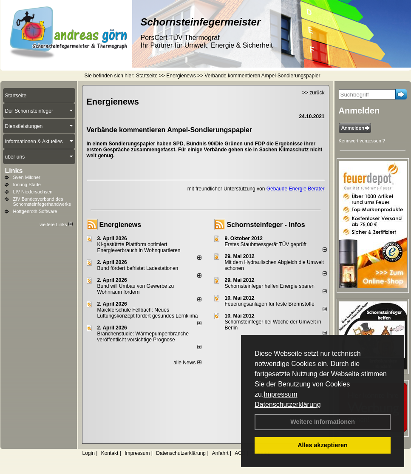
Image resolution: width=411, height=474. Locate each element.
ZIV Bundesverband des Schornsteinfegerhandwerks (42, 201)
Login (88, 453)
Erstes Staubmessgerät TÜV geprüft (266, 244)
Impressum (280, 394)
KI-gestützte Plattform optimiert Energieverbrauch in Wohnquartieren (139, 247)
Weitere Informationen (322, 421)
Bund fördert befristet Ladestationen (138, 268)
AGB (240, 453)
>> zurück (313, 93)
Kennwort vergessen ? (362, 140)
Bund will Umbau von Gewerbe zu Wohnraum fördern (135, 289)
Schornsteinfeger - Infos (266, 224)
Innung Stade (27, 184)
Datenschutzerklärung (288, 404)
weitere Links (56, 224)
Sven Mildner (26, 177)
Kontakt (110, 453)
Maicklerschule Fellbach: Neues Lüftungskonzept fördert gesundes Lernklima (147, 313)
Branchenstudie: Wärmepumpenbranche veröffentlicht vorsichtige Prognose (143, 337)
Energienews (120, 224)
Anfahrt (220, 453)
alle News (187, 363)
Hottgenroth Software (35, 211)
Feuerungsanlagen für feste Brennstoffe (270, 304)
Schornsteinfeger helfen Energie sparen (270, 286)
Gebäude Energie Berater (295, 189)
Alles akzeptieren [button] (323, 445)
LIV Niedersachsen (33, 191)
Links (14, 170)
